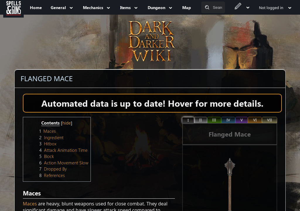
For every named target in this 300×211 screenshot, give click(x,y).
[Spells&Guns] (13, 7)
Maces (30, 203)
